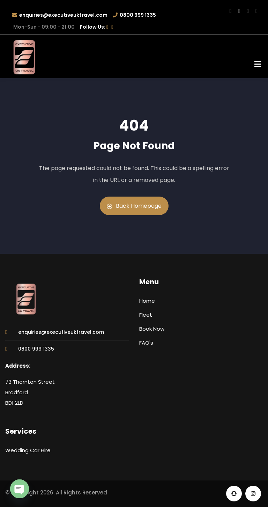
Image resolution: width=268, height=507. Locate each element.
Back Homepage (134, 206)
